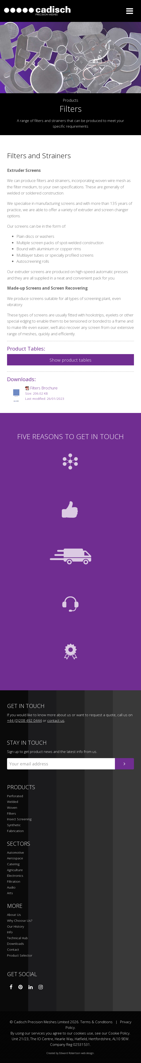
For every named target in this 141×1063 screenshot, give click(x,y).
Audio (11, 887)
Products (70, 100)
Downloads (15, 944)
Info (10, 932)
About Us (14, 915)
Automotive (15, 853)
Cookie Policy (118, 1033)
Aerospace (15, 858)
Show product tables (70, 360)
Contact (13, 950)
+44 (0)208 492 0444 (24, 720)
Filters (11, 814)
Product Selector (19, 956)
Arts (10, 893)
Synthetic (14, 825)
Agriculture (15, 870)
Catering (13, 864)
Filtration (13, 882)
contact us (55, 720)
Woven (12, 808)
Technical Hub (17, 938)
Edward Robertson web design (76, 1053)
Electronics (15, 876)
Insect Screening (19, 819)
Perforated (15, 796)
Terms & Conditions (96, 1021)
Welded (12, 802)
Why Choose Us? (19, 921)
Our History (15, 927)
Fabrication (15, 831)
